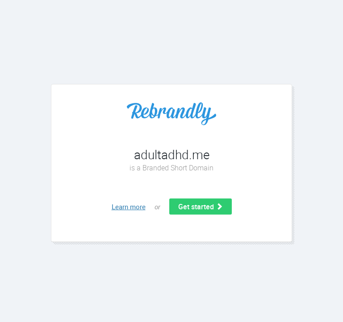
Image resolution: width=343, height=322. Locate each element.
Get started (200, 207)
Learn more (129, 206)
